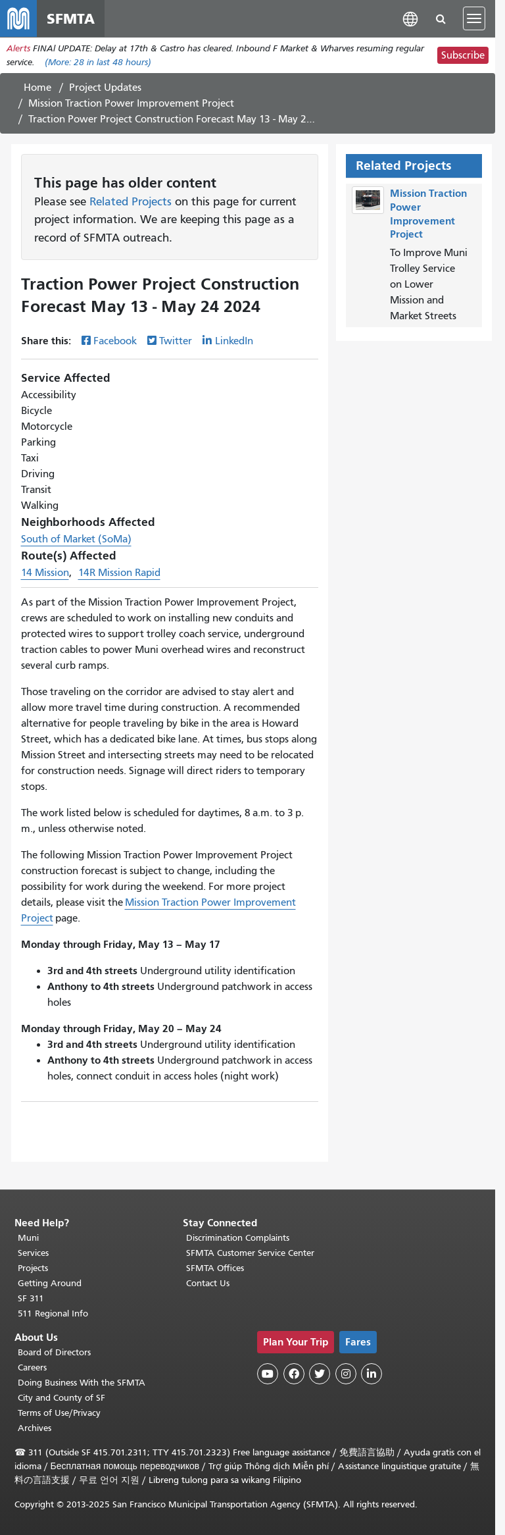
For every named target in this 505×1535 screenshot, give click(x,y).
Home (37, 87)
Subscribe (463, 55)
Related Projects (130, 201)
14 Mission (45, 573)
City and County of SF (61, 1397)
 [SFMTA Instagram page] (345, 1373)
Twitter (175, 341)
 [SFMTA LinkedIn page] (371, 1373)
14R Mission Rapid (119, 573)
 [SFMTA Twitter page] (319, 1373)
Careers (32, 1367)
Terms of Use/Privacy (59, 1412)
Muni (28, 1237)
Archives (34, 1428)
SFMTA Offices (215, 1268)
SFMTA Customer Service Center (250, 1253)
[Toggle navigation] (474, 18)
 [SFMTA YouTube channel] (268, 1373)
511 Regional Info (53, 1313)
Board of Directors (54, 1352)
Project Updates (105, 87)
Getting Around (50, 1283)
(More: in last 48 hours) (98, 62)
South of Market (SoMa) (76, 539)
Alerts (18, 48)
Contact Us (207, 1283)
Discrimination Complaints (237, 1237)
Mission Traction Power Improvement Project (131, 103)
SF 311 (31, 1298)
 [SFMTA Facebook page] (294, 1373)
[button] (410, 18)
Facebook (115, 341)
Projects (33, 1268)
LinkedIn (234, 341)
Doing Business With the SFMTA (81, 1382)
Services (33, 1253)
